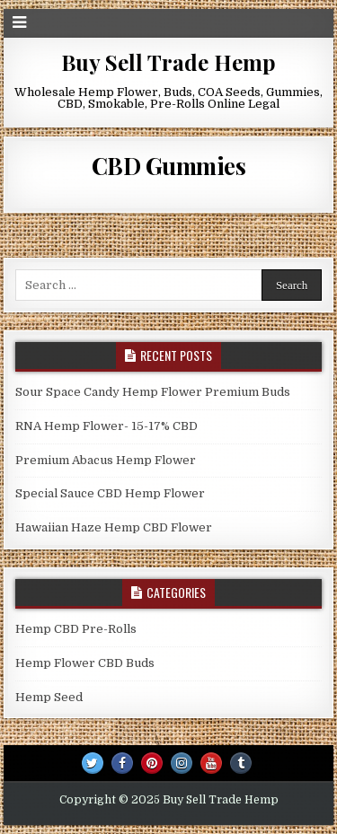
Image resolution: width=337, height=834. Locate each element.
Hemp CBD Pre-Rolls (76, 629)
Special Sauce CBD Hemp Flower (110, 493)
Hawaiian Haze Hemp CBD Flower (113, 527)
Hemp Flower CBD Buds (85, 663)
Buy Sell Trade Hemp (168, 62)
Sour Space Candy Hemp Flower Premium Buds (152, 392)
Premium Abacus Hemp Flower (105, 460)
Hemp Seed (49, 697)
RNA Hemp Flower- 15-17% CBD (106, 426)
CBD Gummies (169, 165)
